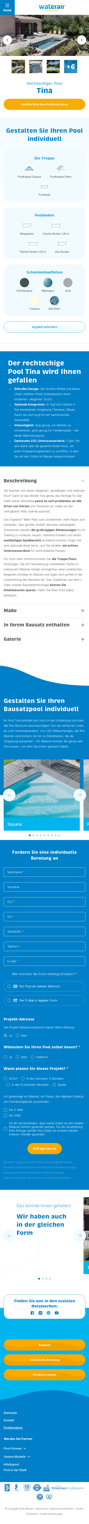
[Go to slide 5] (44, 835)
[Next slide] (81, 40)
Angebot (44, 1345)
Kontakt (9, 1421)
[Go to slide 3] (37, 835)
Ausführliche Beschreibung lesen (44, 104)
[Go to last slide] (7, 40)
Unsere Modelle (15, 1457)
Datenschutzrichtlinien (61, 1508)
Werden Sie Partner (18, 1439)
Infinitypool (11, 1465)
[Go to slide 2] (33, 835)
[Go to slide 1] (30, 835)
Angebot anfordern (44, 327)
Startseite (10, 1413)
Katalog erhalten (44, 1374)
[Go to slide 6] (48, 835)
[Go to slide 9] (59, 835)
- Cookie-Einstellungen (50, 1513)
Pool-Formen (13, 1449)
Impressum (41, 1508)
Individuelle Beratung (44, 1360)
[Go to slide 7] (52, 835)
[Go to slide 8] (55, 835)
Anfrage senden (44, 1149)
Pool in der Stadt (15, 1471)
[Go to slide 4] (41, 835)
